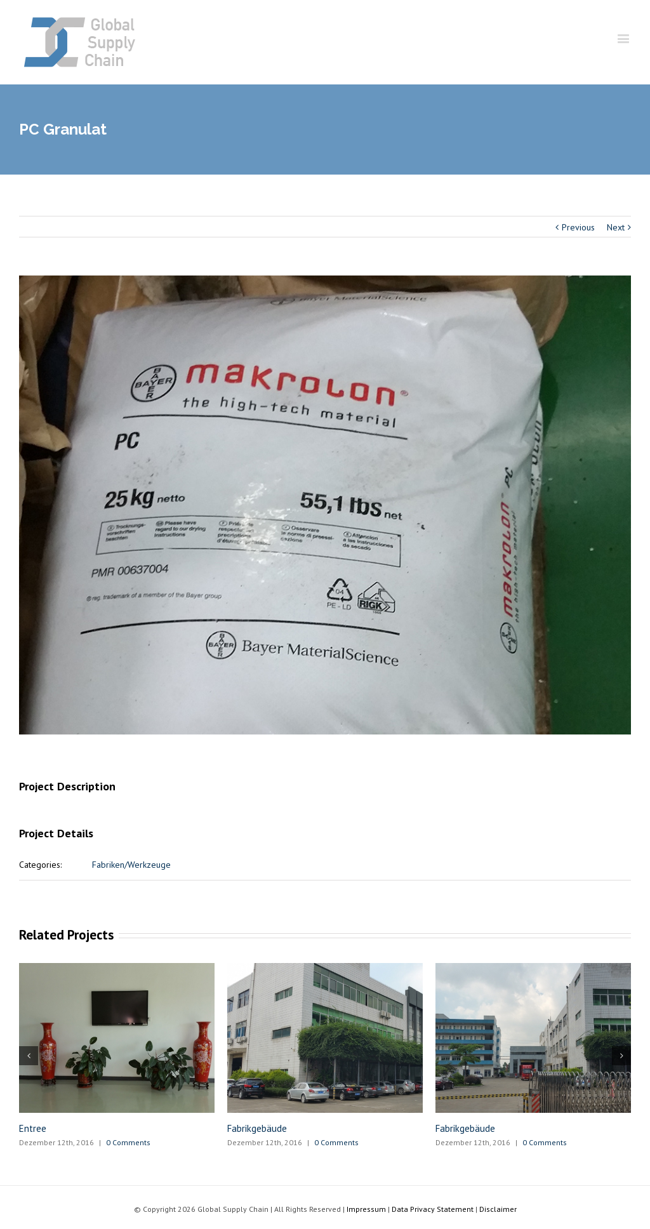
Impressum (366, 1209)
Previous (578, 227)
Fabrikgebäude (257, 1128)
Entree (32, 1128)
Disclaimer (498, 1209)
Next (616, 227)
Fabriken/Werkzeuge (131, 864)
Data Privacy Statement (433, 1209)
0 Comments (128, 1142)
